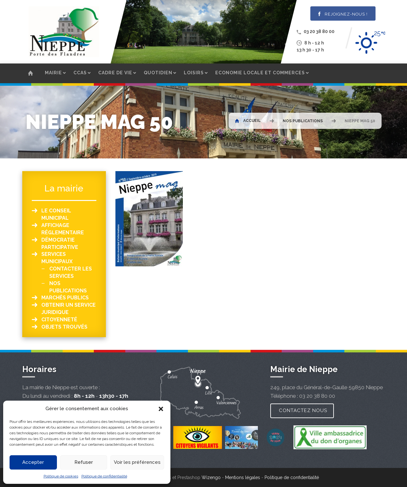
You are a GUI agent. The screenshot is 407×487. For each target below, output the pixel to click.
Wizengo (211, 477)
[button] (161, 409)
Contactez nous (303, 410)
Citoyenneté (59, 320)
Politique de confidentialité (104, 476)
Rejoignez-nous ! (343, 14)
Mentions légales (242, 477)
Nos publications (303, 121)
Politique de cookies (61, 476)
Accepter (33, 462)
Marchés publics (65, 298)
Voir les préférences (137, 462)
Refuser (83, 462)
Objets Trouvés (64, 327)
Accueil (248, 120)
